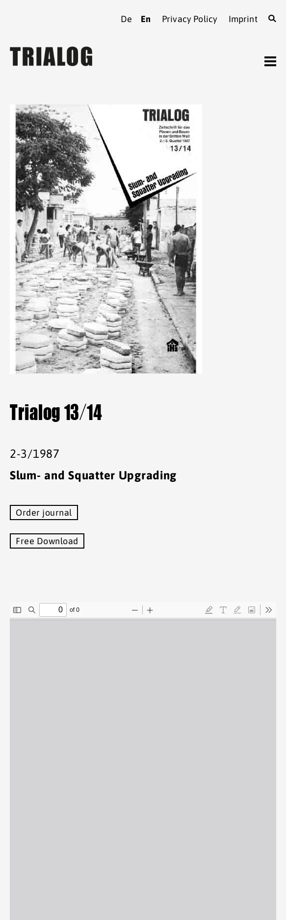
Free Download (47, 541)
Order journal (44, 512)
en (146, 19)
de (126, 19)
